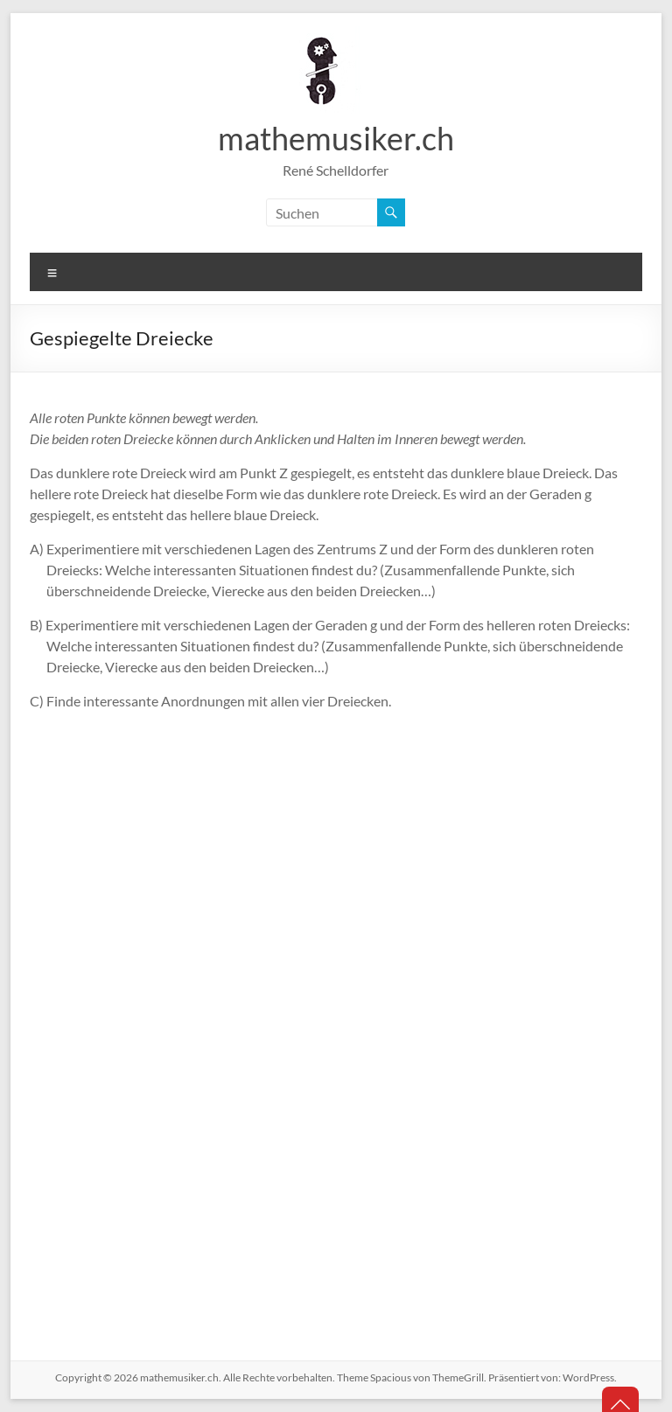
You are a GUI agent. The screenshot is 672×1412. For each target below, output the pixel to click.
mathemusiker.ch (336, 138)
